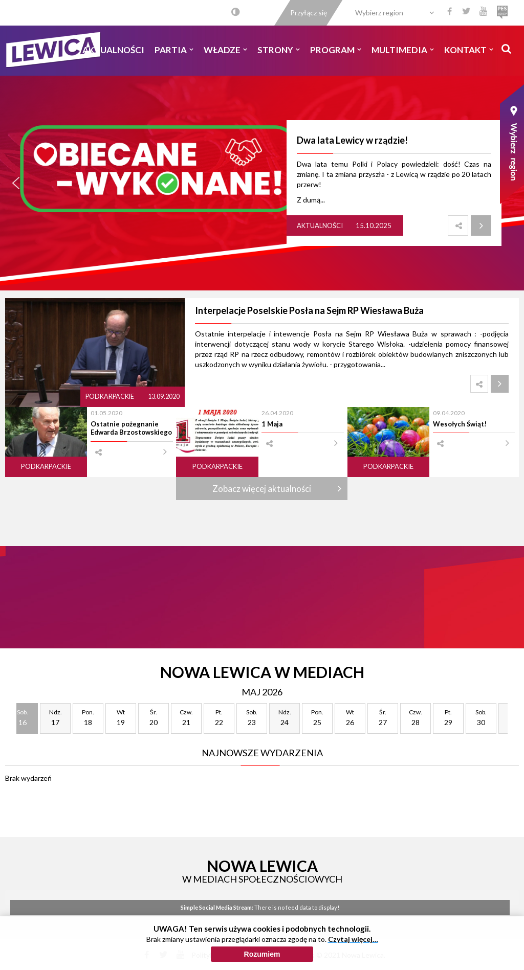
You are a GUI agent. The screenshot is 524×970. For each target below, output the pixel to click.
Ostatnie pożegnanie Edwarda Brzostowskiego (131, 428)
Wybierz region (379, 12)
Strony (278, 49)
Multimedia (403, 49)
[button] (16, 183)
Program (335, 49)
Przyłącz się (308, 12)
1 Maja (271, 424)
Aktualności (113, 49)
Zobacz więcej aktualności (261, 488)
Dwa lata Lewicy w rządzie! (352, 140)
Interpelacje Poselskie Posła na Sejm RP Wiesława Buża (309, 310)
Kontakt (468, 49)
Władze (225, 49)
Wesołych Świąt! (460, 424)
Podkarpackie (110, 396)
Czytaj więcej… (353, 941)
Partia (174, 49)
